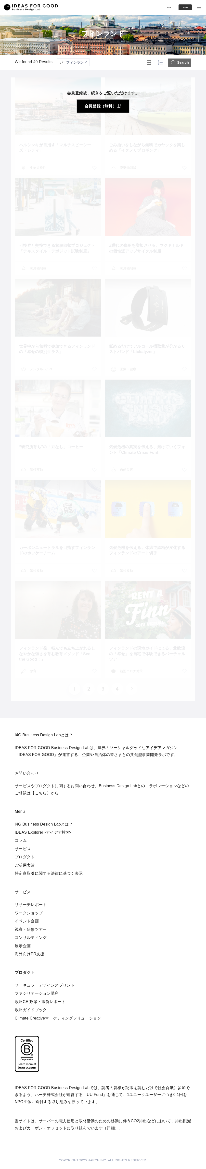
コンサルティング (31, 937)
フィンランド (73, 62)
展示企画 (23, 946)
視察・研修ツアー (31, 929)
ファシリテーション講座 (37, 993)
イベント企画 (27, 921)
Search (179, 61)
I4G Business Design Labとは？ (44, 824)
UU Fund (95, 1095)
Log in (154, 7)
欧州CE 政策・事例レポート (40, 1002)
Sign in (179, 7)
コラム (21, 840)
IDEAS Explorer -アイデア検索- (43, 832)
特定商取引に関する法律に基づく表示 (49, 873)
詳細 (111, 1128)
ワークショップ (29, 913)
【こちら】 (41, 793)
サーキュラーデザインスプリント (45, 985)
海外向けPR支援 (29, 954)
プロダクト (25, 857)
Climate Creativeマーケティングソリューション (58, 1018)
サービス (23, 849)
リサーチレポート (31, 905)
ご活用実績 (25, 865)
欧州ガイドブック (31, 1010)
